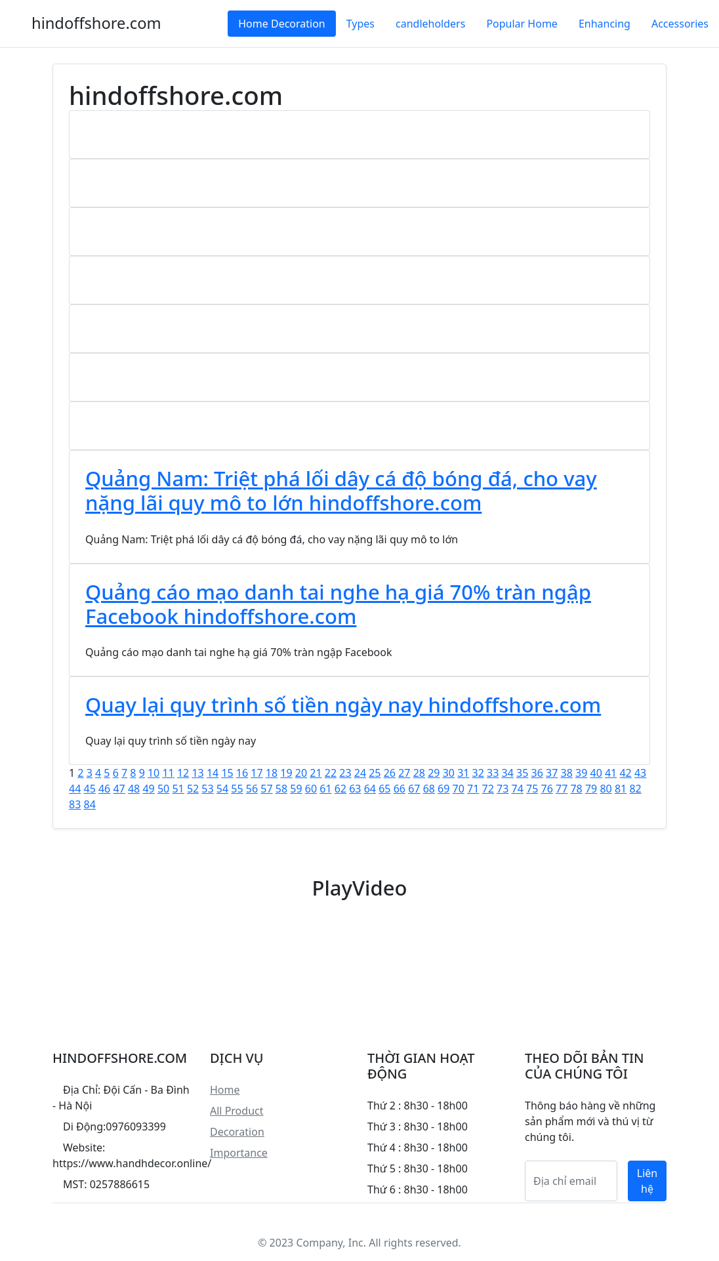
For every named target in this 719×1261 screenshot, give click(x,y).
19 (286, 773)
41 (611, 773)
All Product (236, 1111)
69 (443, 788)
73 (502, 788)
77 (561, 788)
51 (178, 788)
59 (296, 788)
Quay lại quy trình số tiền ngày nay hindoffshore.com (343, 704)
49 (148, 788)
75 (532, 788)
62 (340, 788)
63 (355, 788)
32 (478, 773)
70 (458, 788)
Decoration (237, 1132)
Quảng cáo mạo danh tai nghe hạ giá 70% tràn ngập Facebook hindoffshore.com (338, 604)
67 (414, 788)
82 (635, 788)
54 (222, 788)
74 (518, 788)
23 (345, 773)
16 (242, 773)
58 (281, 788)
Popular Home (521, 23)
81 (621, 788)
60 (311, 788)
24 (360, 773)
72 (488, 788)
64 (370, 788)
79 (591, 788)
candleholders (430, 23)
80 (605, 788)
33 (493, 773)
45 (89, 788)
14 (212, 773)
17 (256, 773)
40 (596, 773)
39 (581, 773)
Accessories (680, 23)
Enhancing (604, 23)
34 (508, 773)
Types (360, 23)
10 (153, 773)
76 (547, 788)
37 (552, 773)
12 (183, 773)
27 (404, 773)
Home (225, 1090)
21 (315, 773)
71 (473, 788)
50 (163, 788)
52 (193, 788)
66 (399, 788)
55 (237, 788)
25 (374, 773)
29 (434, 773)
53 (207, 788)
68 (429, 788)
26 (390, 773)
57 (266, 788)
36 (537, 773)
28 (419, 773)
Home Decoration (281, 23)
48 (134, 788)
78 (576, 788)
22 (331, 773)
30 (449, 773)
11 (168, 773)
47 (119, 788)
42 (625, 773)
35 (522, 773)
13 (197, 773)
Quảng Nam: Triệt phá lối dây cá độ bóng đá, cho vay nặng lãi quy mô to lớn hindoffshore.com (341, 490)
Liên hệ (647, 1181)
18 (271, 773)
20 (301, 773)
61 (325, 788)
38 (567, 773)
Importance (239, 1153)
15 (227, 773)
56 (252, 788)
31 (463, 773)
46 (104, 788)
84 (89, 804)
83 (75, 804)
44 (75, 788)
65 (384, 788)
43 (640, 773)
